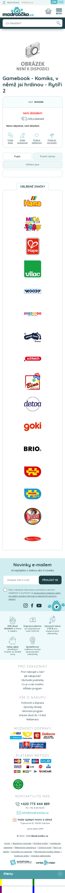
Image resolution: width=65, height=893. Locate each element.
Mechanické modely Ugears (47, 851)
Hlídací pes (32, 164)
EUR (61, 2)
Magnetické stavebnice (25, 847)
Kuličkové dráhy (21, 855)
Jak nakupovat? (32, 676)
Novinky (49, 882)
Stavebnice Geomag (21, 843)
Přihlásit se (27, 2)
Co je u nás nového (33, 684)
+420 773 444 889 (35, 804)
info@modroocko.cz (35, 812)
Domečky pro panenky (21, 851)
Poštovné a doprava (32, 702)
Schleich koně (44, 847)
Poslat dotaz (10, 138)
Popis (17, 156)
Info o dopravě (32, 118)
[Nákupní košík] (48, 11)
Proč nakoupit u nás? (32, 671)
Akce (17, 882)
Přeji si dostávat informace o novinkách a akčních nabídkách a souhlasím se (34, 594)
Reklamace (32, 719)
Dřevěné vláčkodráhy (41, 855)
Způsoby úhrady (32, 707)
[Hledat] (58, 23)
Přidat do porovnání (52, 138)
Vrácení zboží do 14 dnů (32, 715)
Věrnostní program (32, 711)
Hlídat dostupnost (22, 138)
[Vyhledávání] (32, 23)
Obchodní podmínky (32, 680)
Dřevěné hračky (40, 843)
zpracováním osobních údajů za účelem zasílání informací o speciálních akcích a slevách (34, 596)
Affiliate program (32, 688)
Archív (7, 843)
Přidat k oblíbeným (36, 138)
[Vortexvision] (45, 862)
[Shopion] (21, 862)
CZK (54, 2)
